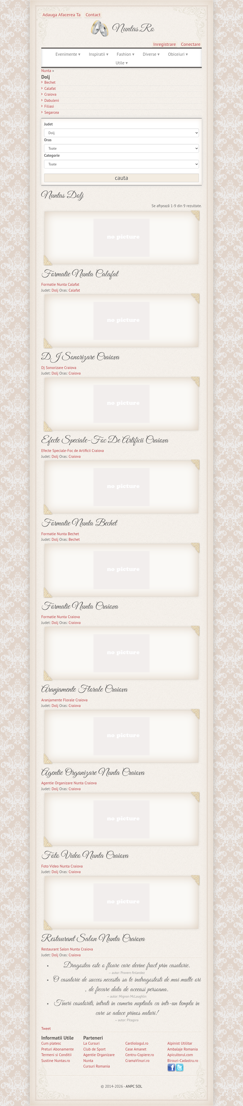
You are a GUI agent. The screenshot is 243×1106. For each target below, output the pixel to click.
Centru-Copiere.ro (139, 1054)
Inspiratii (97, 54)
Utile (120, 63)
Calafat (50, 88)
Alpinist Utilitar (179, 1043)
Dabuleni (51, 100)
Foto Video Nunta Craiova (84, 855)
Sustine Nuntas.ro (55, 1060)
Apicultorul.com (180, 1054)
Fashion (124, 54)
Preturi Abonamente (57, 1049)
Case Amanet (135, 1049)
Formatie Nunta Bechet (78, 523)
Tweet (46, 1028)
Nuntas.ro (133, 29)
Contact (93, 15)
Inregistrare (164, 44)
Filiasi (49, 106)
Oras (47, 139)
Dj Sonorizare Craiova (58, 367)
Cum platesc (51, 1043)
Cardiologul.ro (136, 1043)
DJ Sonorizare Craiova (80, 357)
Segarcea (51, 112)
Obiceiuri (176, 54)
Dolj (55, 290)
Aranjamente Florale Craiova (84, 689)
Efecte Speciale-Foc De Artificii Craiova (104, 440)
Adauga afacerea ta (61, 15)
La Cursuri (91, 1043)
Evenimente (66, 54)
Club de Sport (94, 1049)
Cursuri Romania (96, 1066)
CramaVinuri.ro (137, 1060)
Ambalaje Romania (182, 1049)
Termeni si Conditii (56, 1054)
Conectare (191, 44)
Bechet (50, 82)
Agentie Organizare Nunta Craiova (92, 772)
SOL (139, 1086)
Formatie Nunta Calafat (79, 274)
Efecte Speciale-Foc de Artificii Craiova (72, 450)
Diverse (149, 54)
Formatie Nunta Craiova (79, 606)
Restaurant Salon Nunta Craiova (93, 939)
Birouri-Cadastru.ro (182, 1060)
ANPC (130, 1086)
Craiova (50, 94)
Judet (48, 124)
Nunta (46, 70)
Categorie (52, 155)
